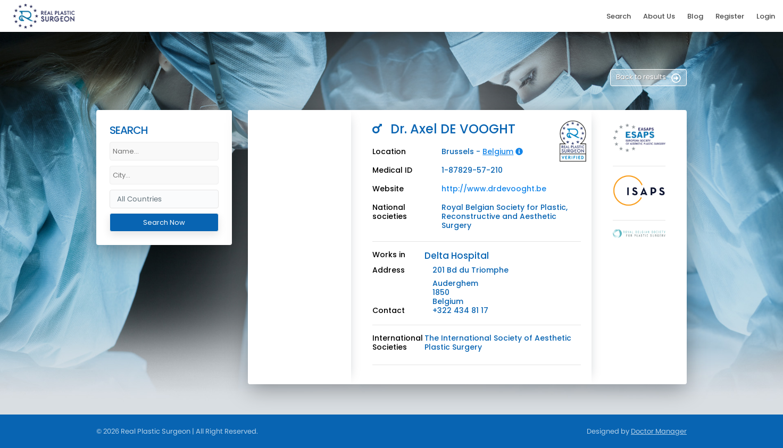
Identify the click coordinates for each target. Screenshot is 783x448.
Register (729, 16)
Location (389, 151)
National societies (389, 212)
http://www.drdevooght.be (494, 188)
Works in (388, 254)
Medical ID (392, 170)
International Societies (397, 343)
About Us (659, 16)
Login (765, 16)
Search (618, 16)
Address (388, 270)
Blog (695, 16)
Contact (388, 310)
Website (388, 188)
